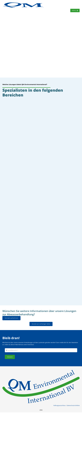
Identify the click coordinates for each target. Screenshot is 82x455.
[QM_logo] (22, 2)
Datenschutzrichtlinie (73, 405)
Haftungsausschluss (59, 405)
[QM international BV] (41, 370)
